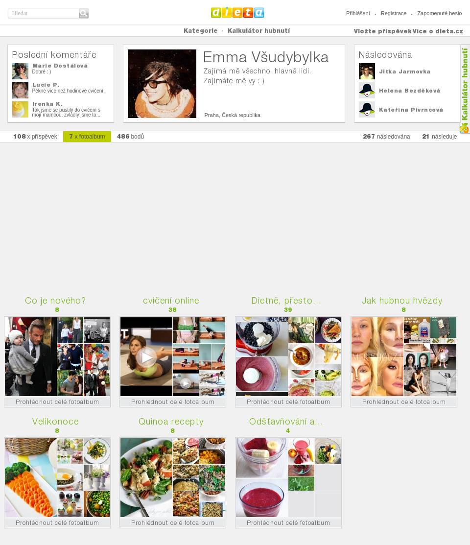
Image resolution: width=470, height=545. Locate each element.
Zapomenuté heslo (439, 13)
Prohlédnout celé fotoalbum (57, 401)
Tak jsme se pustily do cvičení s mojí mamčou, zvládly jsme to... (66, 112)
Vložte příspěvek (383, 31)
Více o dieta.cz (438, 31)
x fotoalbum (87, 136)
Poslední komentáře (54, 54)
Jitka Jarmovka (405, 71)
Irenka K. (47, 103)
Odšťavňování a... (286, 421)
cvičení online (171, 300)
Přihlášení (358, 13)
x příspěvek (35, 136)
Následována (385, 54)
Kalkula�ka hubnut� (464, 89)
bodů (130, 136)
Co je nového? (55, 300)
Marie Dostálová (60, 65)
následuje (439, 136)
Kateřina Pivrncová (411, 109)
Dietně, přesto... (287, 300)
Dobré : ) (41, 71)
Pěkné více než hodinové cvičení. (68, 91)
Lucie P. (46, 84)
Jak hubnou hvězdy (402, 300)
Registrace (394, 13)
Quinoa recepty (171, 421)
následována (386, 136)
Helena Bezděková (410, 90)
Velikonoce (55, 421)
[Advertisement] (235, 214)
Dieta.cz (237, 12)
